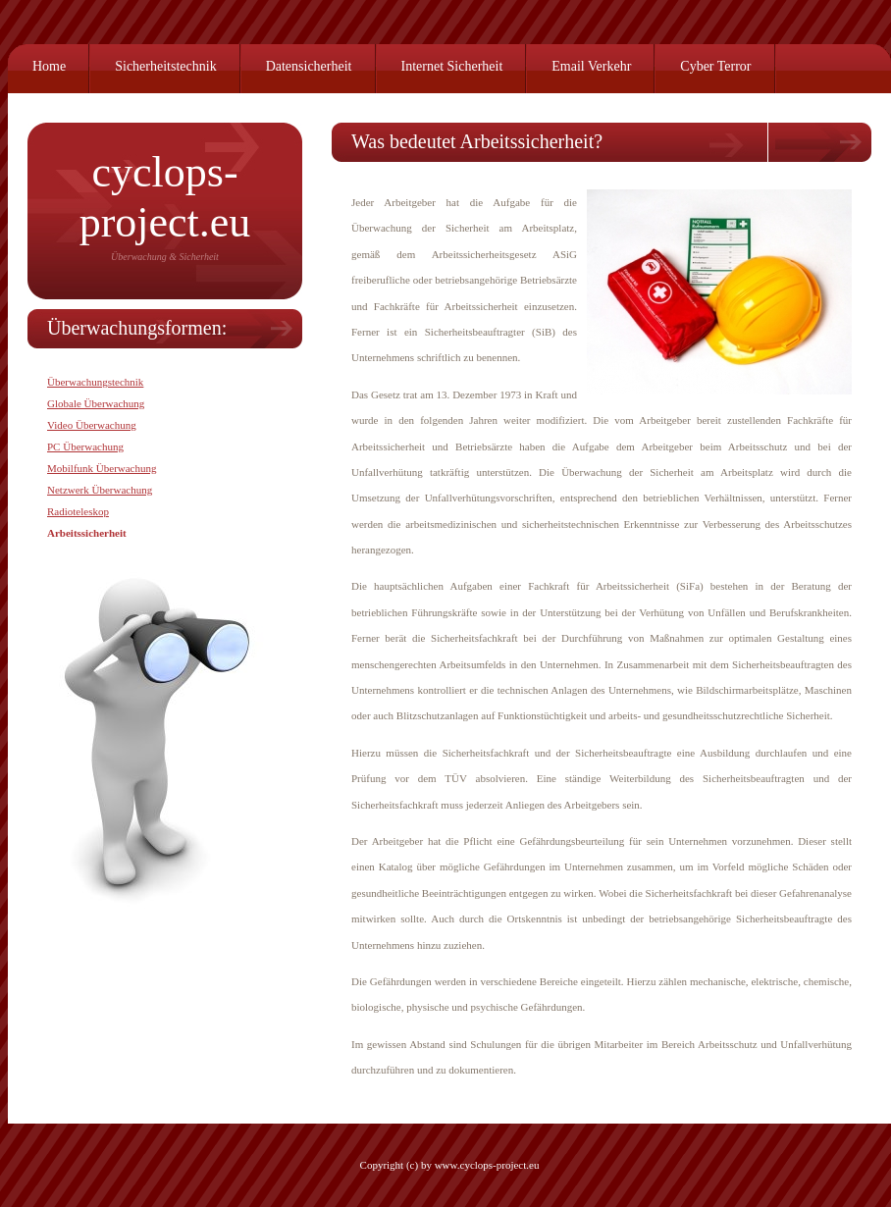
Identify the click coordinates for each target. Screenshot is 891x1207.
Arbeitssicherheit (87, 533)
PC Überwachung (85, 446)
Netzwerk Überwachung (99, 490)
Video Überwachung (91, 425)
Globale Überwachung (95, 403)
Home (49, 66)
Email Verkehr (591, 66)
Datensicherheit (309, 66)
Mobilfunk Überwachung (102, 468)
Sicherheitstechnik (165, 66)
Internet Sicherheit (452, 66)
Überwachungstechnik (95, 382)
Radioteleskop (78, 511)
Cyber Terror (715, 66)
